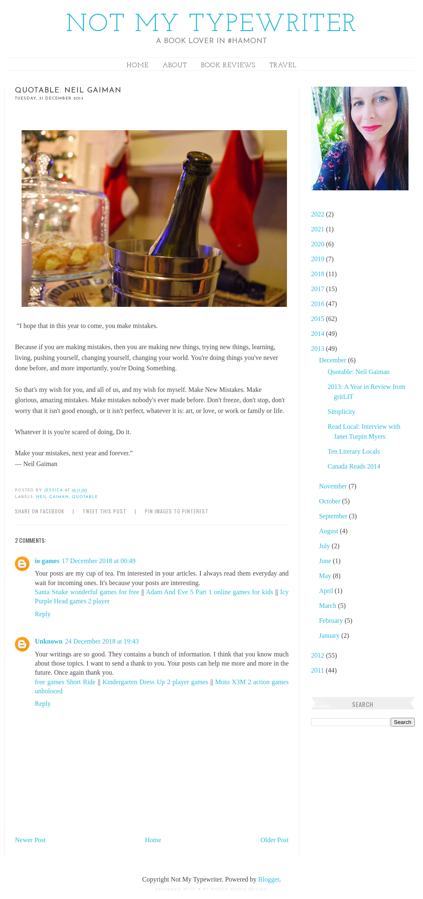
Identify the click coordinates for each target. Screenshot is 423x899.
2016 (318, 303)
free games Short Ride (65, 681)
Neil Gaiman (52, 497)
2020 (318, 244)
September (334, 516)
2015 (318, 318)
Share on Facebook (39, 511)
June (326, 560)
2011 (318, 670)
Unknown (49, 641)
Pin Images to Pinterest (177, 511)
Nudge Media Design (240, 889)
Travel (283, 65)
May (326, 575)
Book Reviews (228, 65)
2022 (318, 214)
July (325, 545)
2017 (318, 288)
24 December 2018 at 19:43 (102, 641)
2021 (318, 229)
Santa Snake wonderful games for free (87, 591)
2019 (318, 258)
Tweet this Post (104, 511)
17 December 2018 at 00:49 (99, 560)
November (334, 486)
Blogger (269, 879)
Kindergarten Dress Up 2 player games (155, 681)
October (330, 501)
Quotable (85, 497)
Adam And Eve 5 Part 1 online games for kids (209, 591)
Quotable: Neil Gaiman (358, 371)
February (332, 620)
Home (137, 65)
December (333, 360)
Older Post (274, 839)
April (327, 590)
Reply (43, 613)
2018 (318, 273)
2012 (318, 655)
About (175, 65)
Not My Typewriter (211, 24)
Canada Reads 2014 (354, 466)
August (329, 531)
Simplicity (341, 411)
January (330, 635)
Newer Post (30, 839)
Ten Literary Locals (354, 451)
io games (47, 560)
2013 (318, 348)
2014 (318, 333)
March (328, 605)
